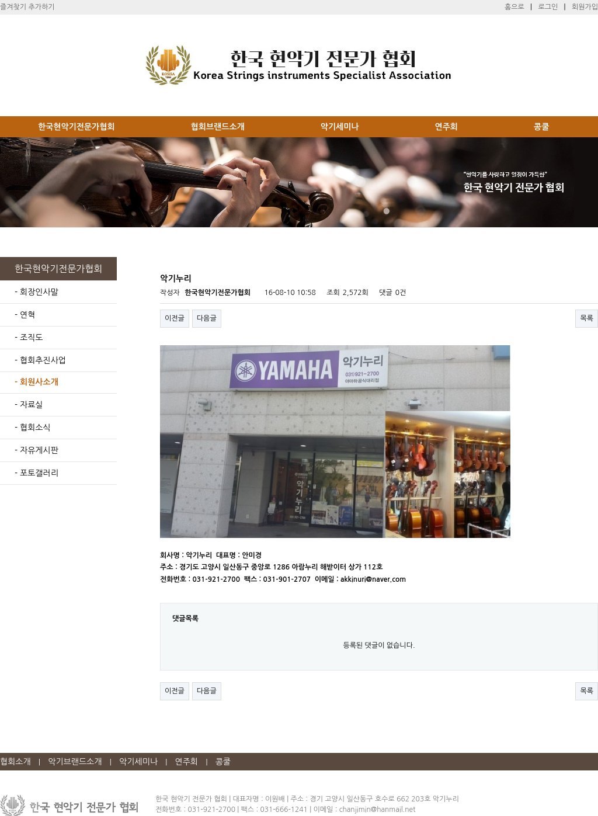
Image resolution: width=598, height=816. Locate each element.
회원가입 (585, 7)
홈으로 (514, 7)
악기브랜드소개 (75, 762)
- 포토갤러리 (36, 473)
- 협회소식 (33, 427)
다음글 (207, 318)
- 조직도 (29, 338)
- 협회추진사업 (40, 360)
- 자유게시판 (36, 450)
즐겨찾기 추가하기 (27, 7)
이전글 (175, 318)
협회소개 (15, 762)
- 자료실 (29, 405)
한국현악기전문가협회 (76, 127)
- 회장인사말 (36, 292)
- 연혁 (25, 315)
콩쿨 (541, 127)
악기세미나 (340, 127)
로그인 (548, 7)
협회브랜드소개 (218, 127)
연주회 (446, 127)
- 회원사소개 (36, 382)
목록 (586, 318)
